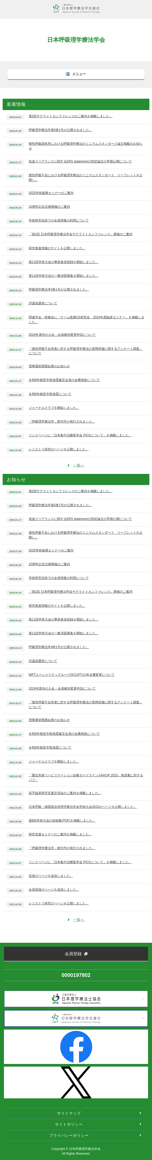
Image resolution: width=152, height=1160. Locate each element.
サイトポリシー (69, 1124)
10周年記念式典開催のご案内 (49, 207)
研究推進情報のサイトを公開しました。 (57, 248)
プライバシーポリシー (69, 1135)
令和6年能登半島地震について (50, 394)
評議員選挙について (43, 303)
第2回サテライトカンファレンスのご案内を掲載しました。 (71, 116)
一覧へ (78, 465)
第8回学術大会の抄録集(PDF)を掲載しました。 (62, 820)
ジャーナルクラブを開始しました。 (54, 408)
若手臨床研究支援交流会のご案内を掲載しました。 (65, 793)
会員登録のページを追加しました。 (54, 889)
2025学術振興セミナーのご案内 (51, 193)
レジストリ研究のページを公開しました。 (59, 449)
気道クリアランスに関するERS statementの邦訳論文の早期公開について (80, 161)
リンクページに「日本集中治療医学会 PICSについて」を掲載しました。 (80, 435)
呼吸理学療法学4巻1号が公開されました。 (59, 289)
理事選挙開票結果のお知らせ (49, 366)
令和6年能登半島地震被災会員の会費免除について (64, 380)
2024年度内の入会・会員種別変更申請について (62, 335)
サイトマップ (69, 1113)
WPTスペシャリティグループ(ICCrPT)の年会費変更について (72, 675)
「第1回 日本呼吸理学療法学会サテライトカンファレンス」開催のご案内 (81, 234)
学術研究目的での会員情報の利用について (59, 220)
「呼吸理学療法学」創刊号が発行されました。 (62, 421)
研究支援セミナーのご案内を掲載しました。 (60, 834)
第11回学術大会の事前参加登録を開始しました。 (64, 262)
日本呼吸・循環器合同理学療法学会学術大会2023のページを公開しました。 (83, 807)
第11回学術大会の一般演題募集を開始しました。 (64, 276)
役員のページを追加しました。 (51, 876)
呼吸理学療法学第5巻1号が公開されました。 (60, 130)
